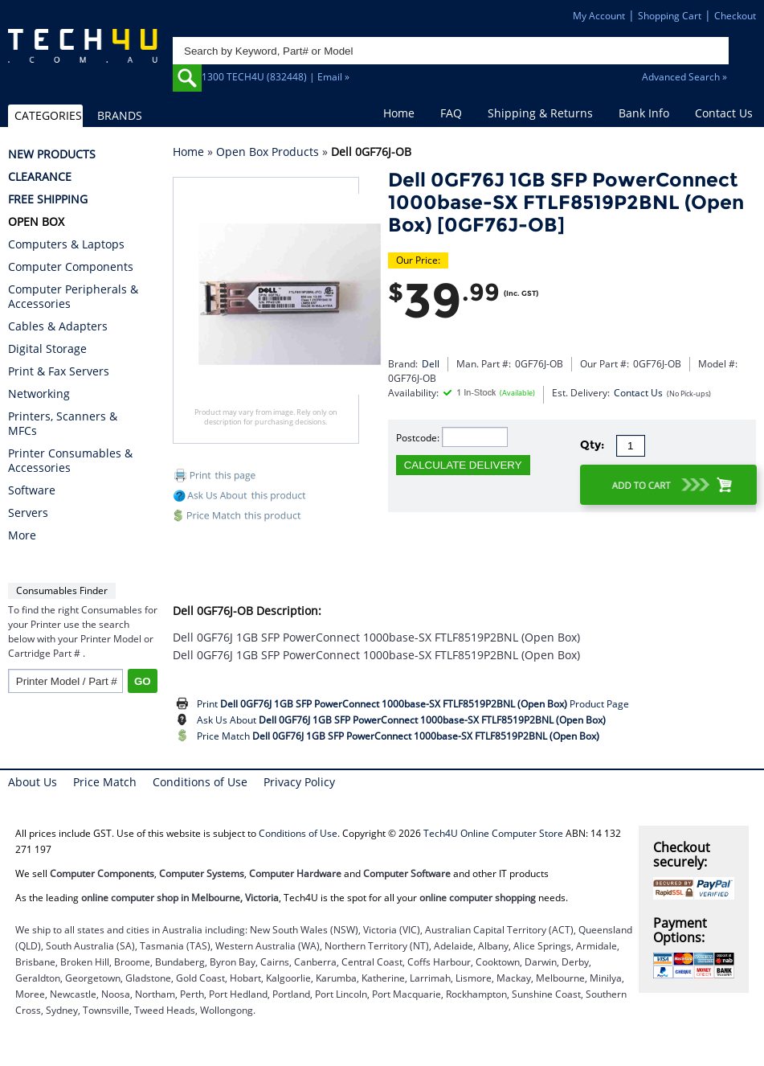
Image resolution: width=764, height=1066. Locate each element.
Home (399, 113)
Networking (39, 394)
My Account (599, 16)
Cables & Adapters (58, 326)
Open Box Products (267, 151)
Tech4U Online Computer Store (493, 833)
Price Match (398, 736)
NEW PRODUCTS (52, 154)
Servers (28, 513)
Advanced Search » (684, 77)
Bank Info (644, 113)
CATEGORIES (48, 115)
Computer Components (70, 267)
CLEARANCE (39, 177)
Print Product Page (413, 704)
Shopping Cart (669, 16)
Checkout (735, 16)
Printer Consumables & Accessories (70, 460)
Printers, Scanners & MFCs (62, 423)
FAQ (451, 113)
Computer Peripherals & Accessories (73, 296)
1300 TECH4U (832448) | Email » (275, 77)
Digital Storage (47, 349)
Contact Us (724, 113)
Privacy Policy (299, 781)
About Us (32, 781)
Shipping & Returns (540, 113)
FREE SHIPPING (48, 199)
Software (31, 490)
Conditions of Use (200, 781)
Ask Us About (401, 720)
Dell (430, 364)
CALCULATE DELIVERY (463, 465)
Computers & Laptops (66, 244)
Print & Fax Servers (58, 371)
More (22, 535)
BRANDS (119, 115)
